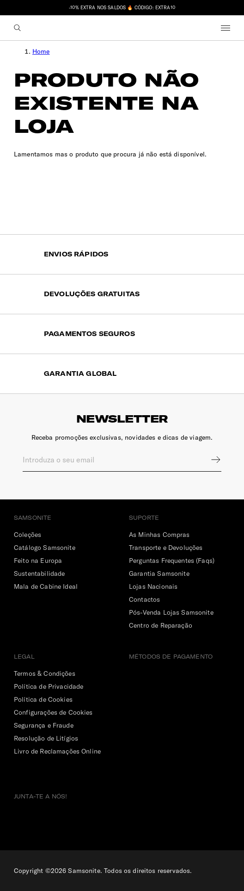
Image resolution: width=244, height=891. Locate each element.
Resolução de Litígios (46, 738)
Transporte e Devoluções (165, 547)
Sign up (209, 459)
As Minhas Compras (159, 534)
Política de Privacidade (48, 686)
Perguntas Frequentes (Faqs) (171, 560)
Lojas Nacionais (153, 586)
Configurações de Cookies (53, 712)
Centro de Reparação (160, 625)
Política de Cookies (43, 699)
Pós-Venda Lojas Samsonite (171, 612)
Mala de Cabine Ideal (46, 586)
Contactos (144, 599)
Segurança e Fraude (43, 725)
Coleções (27, 534)
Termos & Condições (44, 673)
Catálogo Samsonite (44, 547)
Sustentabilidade (39, 573)
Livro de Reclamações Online (57, 751)
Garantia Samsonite (159, 573)
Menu (225, 28)
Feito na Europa (38, 560)
